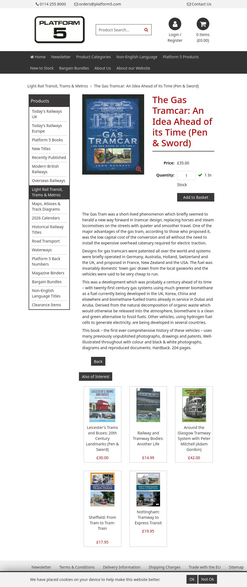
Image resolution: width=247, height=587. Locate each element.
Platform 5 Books (47, 139)
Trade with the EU (205, 567)
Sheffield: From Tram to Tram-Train (102, 523)
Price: (169, 163)
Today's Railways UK (47, 114)
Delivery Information (121, 567)
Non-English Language (136, 56)
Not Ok (207, 579)
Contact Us (199, 4)
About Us (102, 68)
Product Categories (93, 56)
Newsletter (61, 56)
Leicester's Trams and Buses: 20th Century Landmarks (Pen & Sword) (102, 438)
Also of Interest (95, 376)
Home (38, 56)
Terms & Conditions (77, 567)
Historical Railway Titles (48, 229)
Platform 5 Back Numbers (46, 261)
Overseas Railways (48, 180)
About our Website (133, 68)
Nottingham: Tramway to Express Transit (148, 517)
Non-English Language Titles (46, 293)
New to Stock (42, 68)
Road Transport (46, 241)
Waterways (42, 249)
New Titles (41, 148)
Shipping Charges (164, 567)
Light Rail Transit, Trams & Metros (47, 192)
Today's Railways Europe (47, 128)
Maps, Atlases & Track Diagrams (46, 206)
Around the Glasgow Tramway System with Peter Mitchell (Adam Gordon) (194, 438)
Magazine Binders (48, 272)
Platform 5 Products (181, 56)
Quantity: (165, 175)
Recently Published (49, 157)
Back (98, 361)
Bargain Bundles (74, 68)
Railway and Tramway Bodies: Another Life (148, 438)
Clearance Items (46, 304)
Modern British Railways (45, 169)
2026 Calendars (46, 218)
